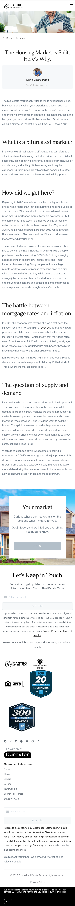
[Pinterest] (21, 741)
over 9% (45, 327)
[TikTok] (38, 741)
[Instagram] (33, 741)
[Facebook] (5, 741)
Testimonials (10, 788)
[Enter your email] (40, 597)
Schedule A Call (12, 798)
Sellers (7, 784)
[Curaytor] (17, 757)
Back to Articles (15, 38)
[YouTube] (27, 741)
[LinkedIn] (16, 741)
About (7, 769)
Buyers (7, 779)
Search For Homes (13, 793)
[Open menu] (71, 5)
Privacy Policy (37, 882)
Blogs (7, 774)
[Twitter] (11, 741)
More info (8, 894)
